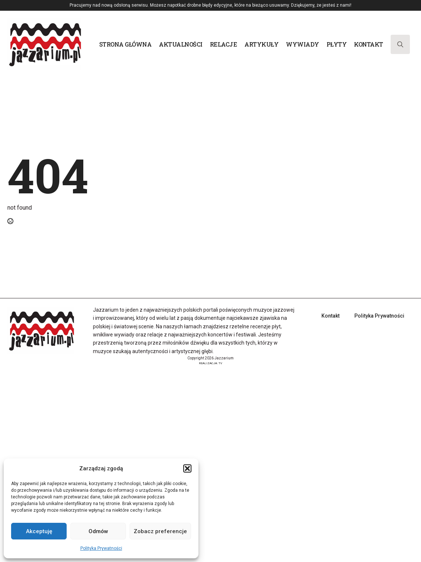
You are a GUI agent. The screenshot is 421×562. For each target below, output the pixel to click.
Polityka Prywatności (101, 548)
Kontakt (368, 44)
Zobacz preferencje (160, 531)
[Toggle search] (400, 44)
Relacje (223, 44)
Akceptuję (39, 531)
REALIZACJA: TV (210, 363)
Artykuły (261, 44)
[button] (187, 468)
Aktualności (181, 44)
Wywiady (302, 44)
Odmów (98, 531)
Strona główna (125, 44)
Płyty (337, 44)
